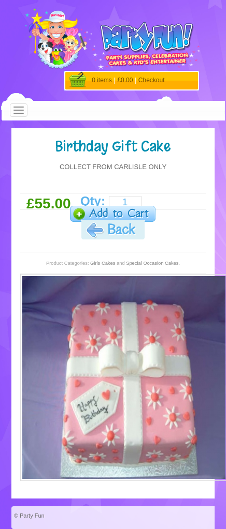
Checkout (151, 80)
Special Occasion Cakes (152, 263)
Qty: (92, 201)
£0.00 (125, 80)
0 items (102, 80)
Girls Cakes (102, 263)
